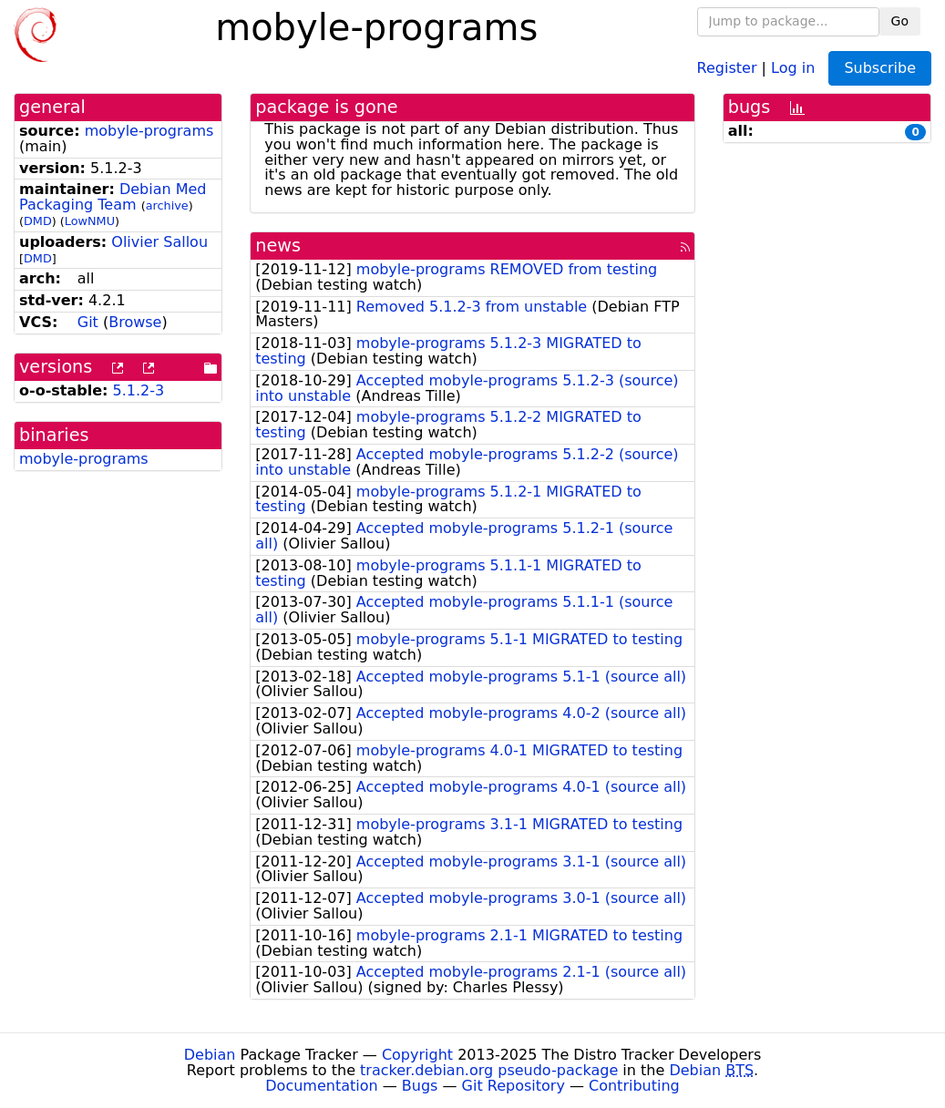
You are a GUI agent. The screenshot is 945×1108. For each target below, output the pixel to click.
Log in (793, 67)
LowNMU (90, 221)
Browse (134, 322)
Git (87, 322)
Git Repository (513, 1085)
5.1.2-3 (139, 390)
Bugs (420, 1085)
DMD (38, 221)
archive (167, 205)
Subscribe (880, 68)
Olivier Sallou (159, 242)
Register (727, 67)
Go (900, 21)
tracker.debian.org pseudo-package (489, 1070)
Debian (210, 1054)
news (278, 245)
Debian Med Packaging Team (113, 196)
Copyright (417, 1054)
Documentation (321, 1085)
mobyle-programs (149, 130)
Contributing (634, 1085)
